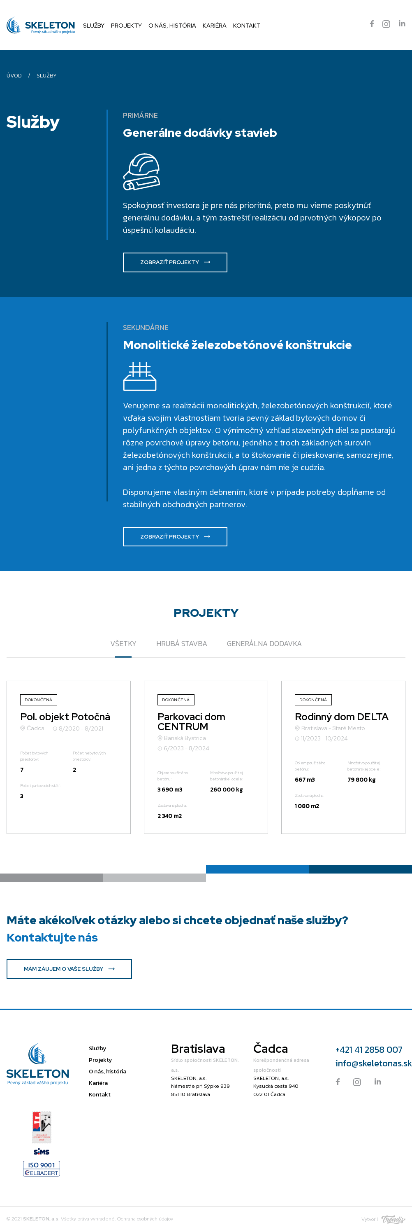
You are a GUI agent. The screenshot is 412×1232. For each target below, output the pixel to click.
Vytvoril (383, 1219)
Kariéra (215, 25)
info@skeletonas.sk (370, 1063)
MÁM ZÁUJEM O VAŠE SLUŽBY (69, 968)
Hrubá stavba (181, 643)
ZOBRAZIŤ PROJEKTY (175, 262)
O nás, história (172, 25)
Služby (93, 25)
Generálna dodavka (264, 643)
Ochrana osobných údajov (145, 1219)
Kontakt (247, 25)
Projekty (126, 25)
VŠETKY (123, 643)
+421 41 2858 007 (369, 1049)
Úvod (14, 75)
